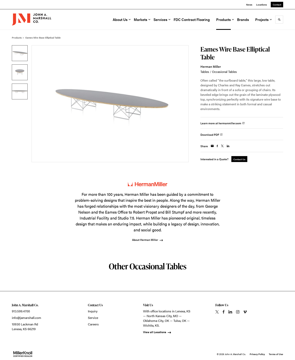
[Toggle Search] (279, 20)
